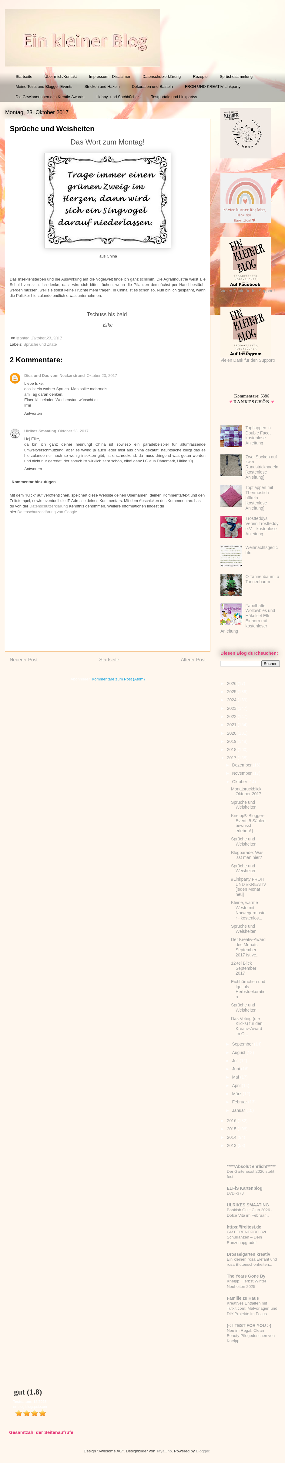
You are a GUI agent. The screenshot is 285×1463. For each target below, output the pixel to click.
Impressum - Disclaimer (109, 76)
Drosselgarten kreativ (248, 1254)
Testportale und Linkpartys (174, 97)
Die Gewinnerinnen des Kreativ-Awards (50, 97)
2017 (232, 757)
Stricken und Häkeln (101, 86)
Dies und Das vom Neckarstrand (54, 375)
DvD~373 (235, 1193)
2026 (232, 683)
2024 (232, 699)
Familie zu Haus (243, 1298)
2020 (232, 733)
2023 (232, 708)
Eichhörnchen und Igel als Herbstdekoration (248, 989)
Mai (236, 1077)
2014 (232, 1137)
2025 (232, 691)
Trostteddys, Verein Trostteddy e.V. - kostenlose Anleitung (262, 526)
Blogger (202, 1451)
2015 (232, 1128)
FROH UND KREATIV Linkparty (212, 86)
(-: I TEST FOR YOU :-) (249, 1325)
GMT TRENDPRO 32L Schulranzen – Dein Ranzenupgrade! (247, 1237)
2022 (232, 716)
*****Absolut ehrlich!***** (251, 1166)
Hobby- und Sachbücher (117, 97)
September (243, 1044)
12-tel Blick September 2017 (243, 968)
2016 (232, 1120)
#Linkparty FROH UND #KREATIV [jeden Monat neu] (248, 887)
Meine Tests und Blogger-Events (44, 86)
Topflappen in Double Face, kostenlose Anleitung (258, 435)
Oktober (240, 781)
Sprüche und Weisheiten (243, 805)
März (237, 1093)
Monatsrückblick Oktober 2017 (246, 791)
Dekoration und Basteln (152, 86)
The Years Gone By (246, 1276)
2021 (232, 724)
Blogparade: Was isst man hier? (247, 855)
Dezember (242, 765)
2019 (232, 741)
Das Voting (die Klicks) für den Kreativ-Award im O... (247, 1026)
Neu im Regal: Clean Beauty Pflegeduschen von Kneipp (251, 1335)
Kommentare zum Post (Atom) (118, 679)
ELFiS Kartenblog (244, 1188)
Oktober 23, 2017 (101, 375)
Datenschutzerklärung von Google (47, 512)
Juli (236, 1060)
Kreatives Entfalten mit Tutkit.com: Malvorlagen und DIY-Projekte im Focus (252, 1308)
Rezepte (200, 76)
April (237, 1085)
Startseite (24, 76)
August (239, 1052)
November (242, 773)
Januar (239, 1110)
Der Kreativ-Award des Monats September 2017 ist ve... (248, 947)
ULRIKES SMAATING (248, 1204)
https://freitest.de (244, 1227)
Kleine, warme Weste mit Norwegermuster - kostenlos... (248, 910)
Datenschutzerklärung (161, 76)
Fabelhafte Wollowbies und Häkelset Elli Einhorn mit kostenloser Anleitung (247, 618)
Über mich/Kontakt (60, 76)
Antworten (33, 413)
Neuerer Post (24, 659)
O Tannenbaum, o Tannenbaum (262, 579)
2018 (232, 749)
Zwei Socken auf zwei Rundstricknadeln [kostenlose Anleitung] (262, 467)
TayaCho (164, 1451)
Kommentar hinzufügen (34, 482)
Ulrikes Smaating (40, 431)
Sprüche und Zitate (40, 344)
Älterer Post (193, 659)
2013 (232, 1145)
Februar (240, 1101)
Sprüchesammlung (236, 76)
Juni (236, 1068)
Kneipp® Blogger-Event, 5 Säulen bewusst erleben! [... (248, 823)
